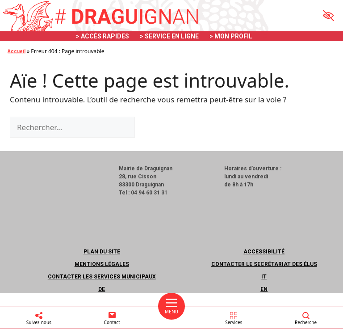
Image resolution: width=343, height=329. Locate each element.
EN (264, 289)
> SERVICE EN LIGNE (169, 36)
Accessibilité (263, 252)
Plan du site (102, 252)
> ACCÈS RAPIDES (102, 36)
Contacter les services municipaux (102, 277)
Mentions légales (102, 264)
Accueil (16, 51)
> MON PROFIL (230, 36)
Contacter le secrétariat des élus (264, 264)
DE (101, 289)
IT (264, 277)
